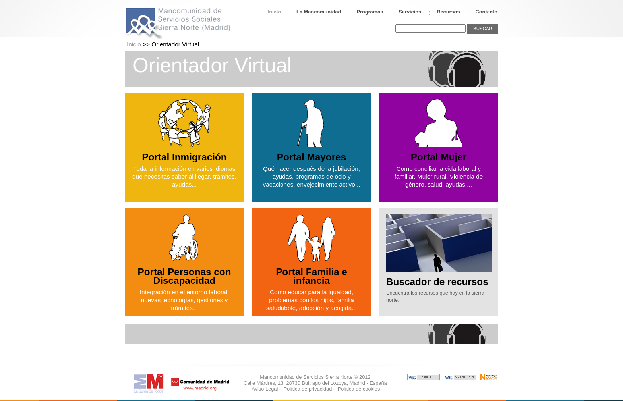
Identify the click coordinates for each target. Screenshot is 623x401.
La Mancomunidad (318, 12)
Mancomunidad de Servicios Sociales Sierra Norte (178, 23)
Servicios (410, 12)
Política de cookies (359, 389)
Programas (369, 12)
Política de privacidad (308, 389)
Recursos (448, 12)
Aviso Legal (265, 389)
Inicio (274, 12)
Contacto (486, 12)
